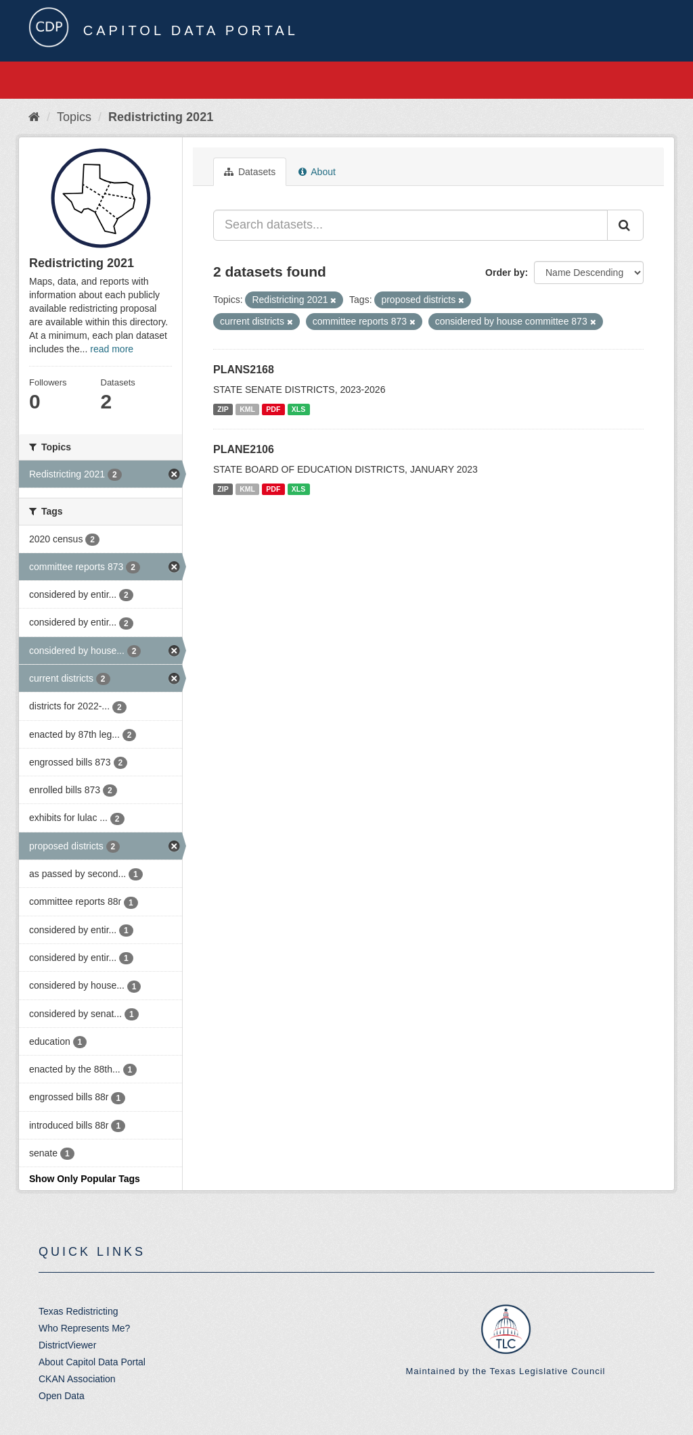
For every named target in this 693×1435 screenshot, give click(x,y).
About (317, 171)
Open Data (62, 1395)
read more (111, 349)
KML (247, 409)
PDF (273, 409)
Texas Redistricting (78, 1311)
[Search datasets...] (410, 225)
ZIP (222, 409)
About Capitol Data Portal (92, 1362)
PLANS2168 (243, 369)
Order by (504, 272)
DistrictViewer (67, 1345)
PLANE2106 (243, 449)
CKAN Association (77, 1378)
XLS (298, 409)
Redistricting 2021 (160, 117)
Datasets (249, 171)
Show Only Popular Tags (84, 1178)
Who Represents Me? (84, 1328)
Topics (74, 117)
